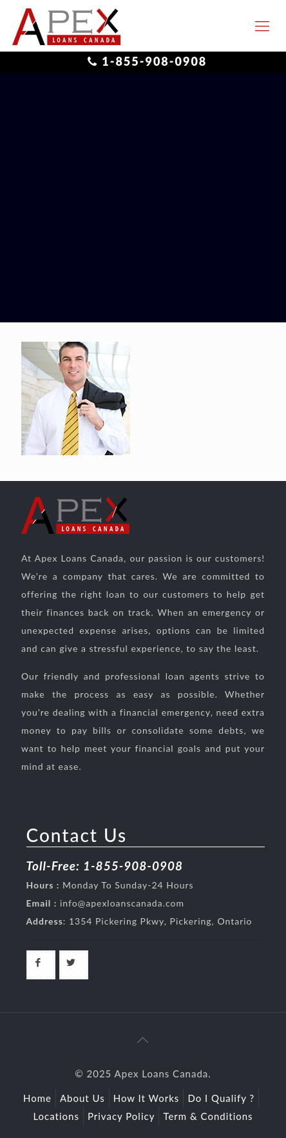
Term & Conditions (208, 1116)
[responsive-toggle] (262, 26)
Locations (56, 1116)
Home (37, 1098)
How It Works (146, 1098)
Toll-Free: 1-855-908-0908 (104, 865)
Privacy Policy (121, 1116)
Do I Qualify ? (220, 1098)
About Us (82, 1098)
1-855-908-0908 (154, 61)
